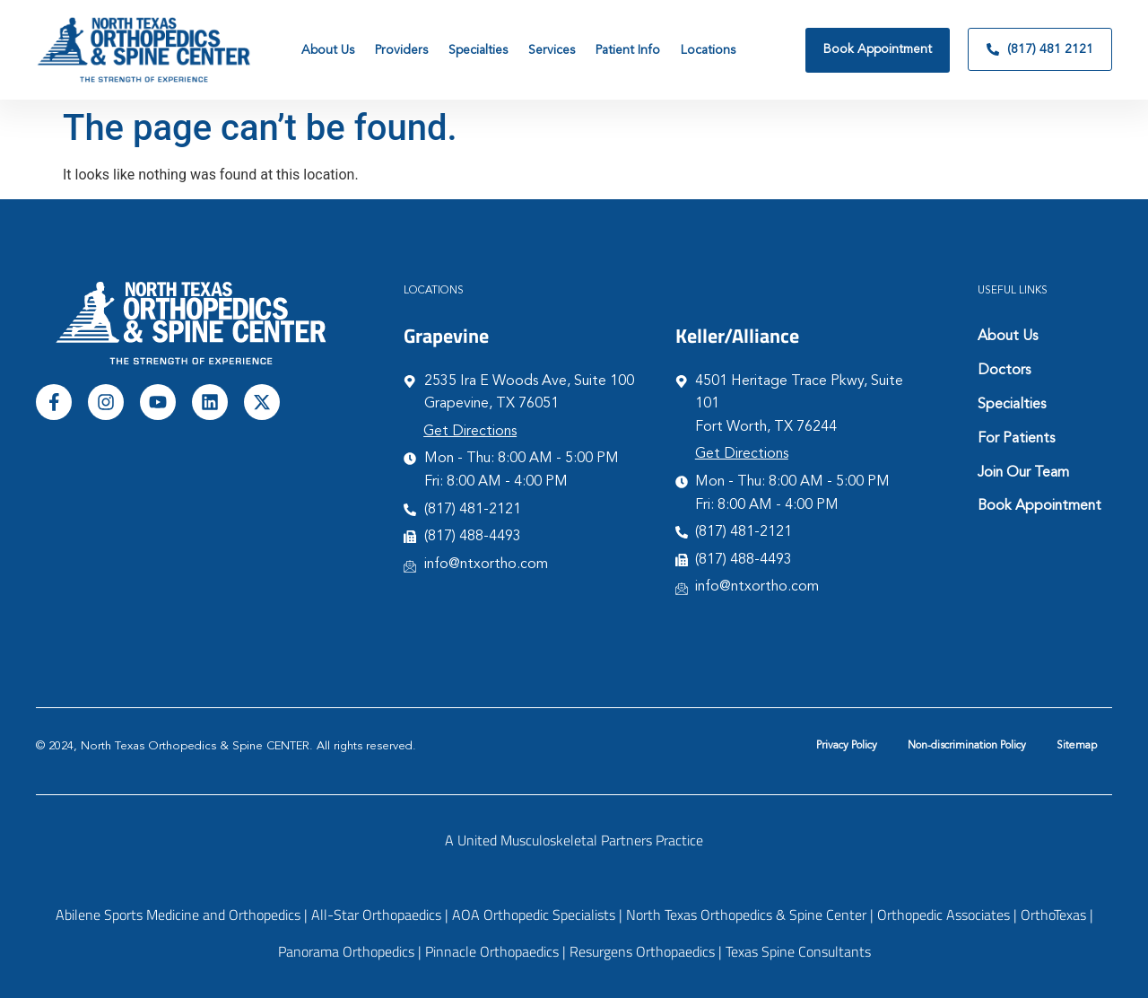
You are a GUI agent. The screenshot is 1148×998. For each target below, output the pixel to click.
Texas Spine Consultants (798, 951)
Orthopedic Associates (943, 914)
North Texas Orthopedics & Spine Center (746, 914)
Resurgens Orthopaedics (642, 951)
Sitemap (1077, 745)
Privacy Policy (846, 745)
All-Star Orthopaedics (376, 914)
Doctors (1004, 370)
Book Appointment (1039, 506)
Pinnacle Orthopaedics (492, 951)
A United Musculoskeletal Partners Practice (574, 840)
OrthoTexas (1053, 914)
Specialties (1012, 405)
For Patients (1016, 439)
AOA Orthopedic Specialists (533, 914)
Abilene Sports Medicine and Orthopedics (178, 914)
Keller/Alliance (737, 335)
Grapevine (446, 335)
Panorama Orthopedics (346, 951)
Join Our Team (1023, 473)
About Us (1008, 336)
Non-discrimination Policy (967, 745)
